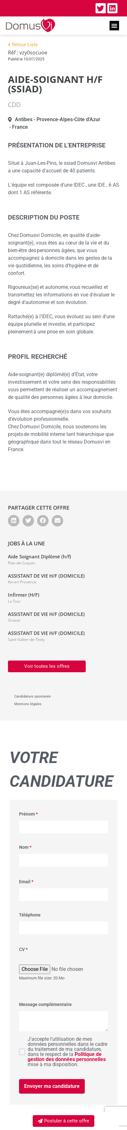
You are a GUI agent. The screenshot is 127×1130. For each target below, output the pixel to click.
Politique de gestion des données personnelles (67, 1056)
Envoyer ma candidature (52, 1086)
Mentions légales (28, 704)
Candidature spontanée (32, 696)
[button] (114, 25)
